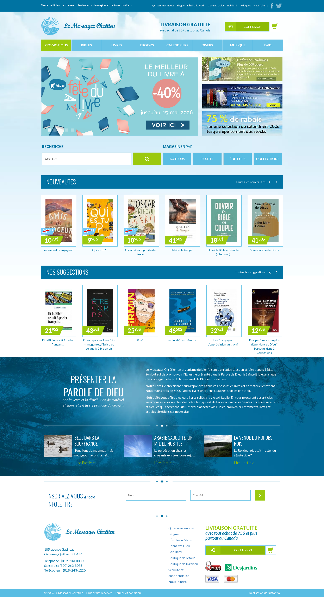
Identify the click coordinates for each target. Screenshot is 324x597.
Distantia (274, 593)
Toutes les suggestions (250, 272)
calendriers (177, 45)
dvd (268, 45)
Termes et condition (128, 593)
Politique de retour (181, 558)
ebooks (147, 45)
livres (116, 45)
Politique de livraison (183, 564)
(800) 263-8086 (71, 565)
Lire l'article (84, 462)
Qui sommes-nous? (163, 5)
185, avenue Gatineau (59, 549)
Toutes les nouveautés (251, 182)
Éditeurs (237, 159)
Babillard (232, 5)
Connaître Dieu (216, 5)
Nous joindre (261, 5)
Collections (267, 159)
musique (237, 45)
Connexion (252, 26)
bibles (86, 45)
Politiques (245, 5)
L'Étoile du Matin (196, 5)
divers (207, 45)
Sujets (207, 159)
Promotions (56, 45)
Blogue (181, 5)
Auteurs (177, 159)
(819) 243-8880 (72, 561)
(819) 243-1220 (74, 570)
